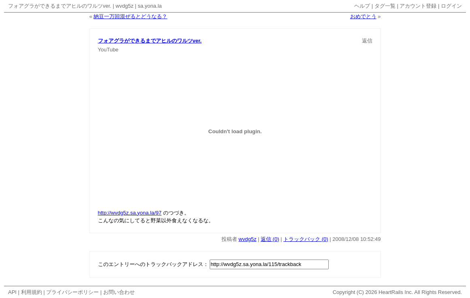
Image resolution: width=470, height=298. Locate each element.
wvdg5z (125, 6)
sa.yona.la (150, 6)
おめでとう (363, 16)
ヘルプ (362, 6)
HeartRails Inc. (396, 292)
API (12, 292)
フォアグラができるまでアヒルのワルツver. (59, 6)
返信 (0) (270, 239)
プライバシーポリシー (72, 292)
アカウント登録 (418, 6)
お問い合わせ (119, 292)
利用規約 (31, 292)
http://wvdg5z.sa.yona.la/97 (130, 213)
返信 (367, 41)
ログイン (451, 6)
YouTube (108, 50)
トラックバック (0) (305, 239)
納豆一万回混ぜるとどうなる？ (130, 16)
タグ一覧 (385, 6)
